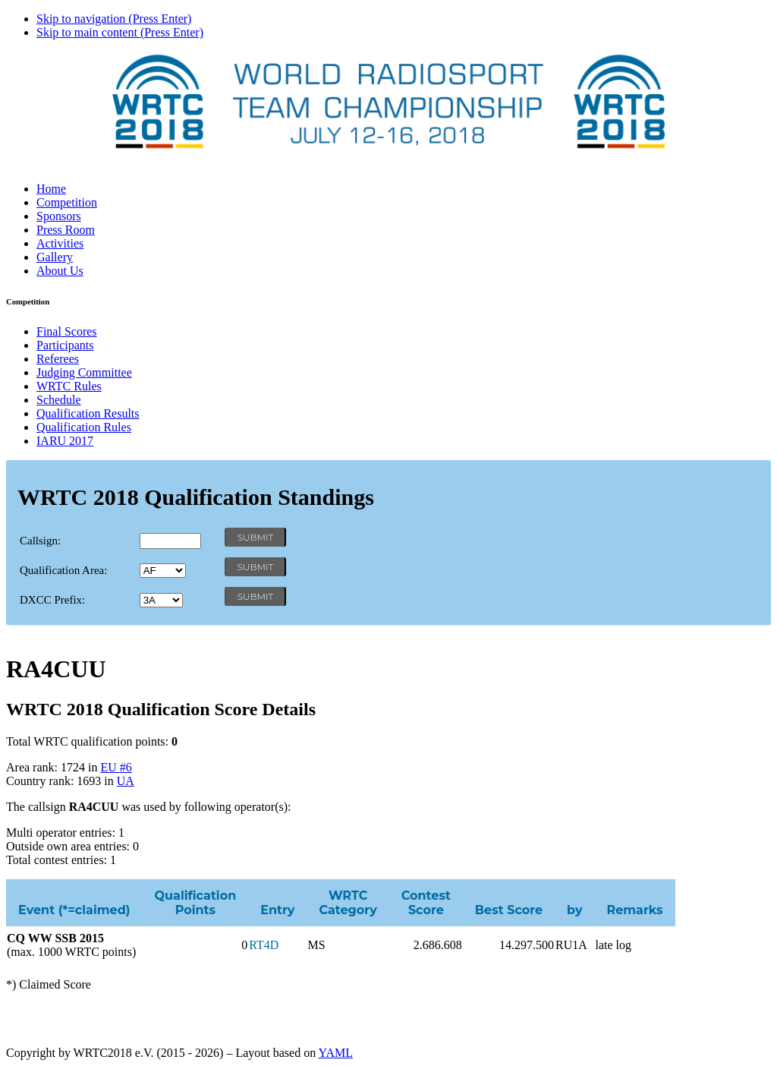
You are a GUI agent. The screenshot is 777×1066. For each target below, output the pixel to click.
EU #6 (115, 767)
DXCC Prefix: (52, 600)
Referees (57, 358)
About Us (59, 270)
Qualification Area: (63, 570)
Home (51, 188)
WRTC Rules (69, 386)
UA (125, 780)
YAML (336, 1052)
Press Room (65, 229)
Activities (59, 243)
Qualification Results (88, 413)
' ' (163, 570)
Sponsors (58, 216)
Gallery (54, 257)
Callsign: (40, 541)
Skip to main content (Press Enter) (119, 32)
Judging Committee (84, 372)
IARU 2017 (64, 440)
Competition (66, 202)
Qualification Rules (83, 427)
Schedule (58, 399)
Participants (65, 345)
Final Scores (66, 331)
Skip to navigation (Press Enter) (113, 18)
